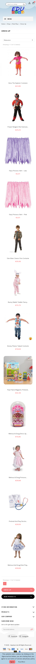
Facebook (14, 636)
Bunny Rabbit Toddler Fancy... (18, 302)
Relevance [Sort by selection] (19, 40)
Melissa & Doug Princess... (18, 477)
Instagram (25, 636)
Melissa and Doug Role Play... (18, 565)
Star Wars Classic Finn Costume (18, 258)
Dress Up (7, 590)
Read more (21, 662)
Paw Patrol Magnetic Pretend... (18, 390)
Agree (12, 662)
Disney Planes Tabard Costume (18, 346)
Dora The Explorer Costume (18, 83)
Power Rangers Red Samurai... (18, 127)
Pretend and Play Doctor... (18, 521)
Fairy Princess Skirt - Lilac (18, 171)
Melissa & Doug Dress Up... (18, 433)
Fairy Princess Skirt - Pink (18, 214)
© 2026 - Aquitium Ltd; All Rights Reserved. (18, 645)
